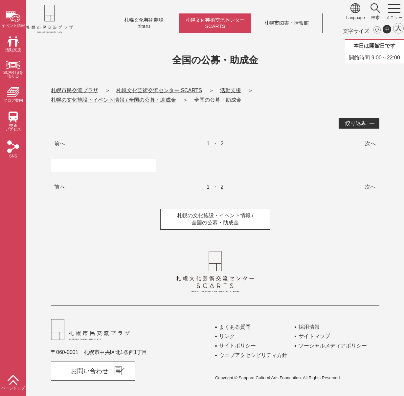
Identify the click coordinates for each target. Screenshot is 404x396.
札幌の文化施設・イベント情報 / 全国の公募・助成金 (113, 100)
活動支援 (230, 90)
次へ (370, 143)
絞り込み (355, 123)
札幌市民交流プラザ (74, 90)
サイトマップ (314, 336)
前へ (59, 143)
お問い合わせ (89, 370)
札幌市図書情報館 (286, 23)
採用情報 (309, 327)
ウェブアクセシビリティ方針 (253, 355)
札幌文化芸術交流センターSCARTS (215, 23)
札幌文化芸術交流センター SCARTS (159, 90)
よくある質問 (235, 327)
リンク (227, 336)
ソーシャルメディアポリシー (333, 345)
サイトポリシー (237, 345)
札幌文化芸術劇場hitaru (144, 23)
